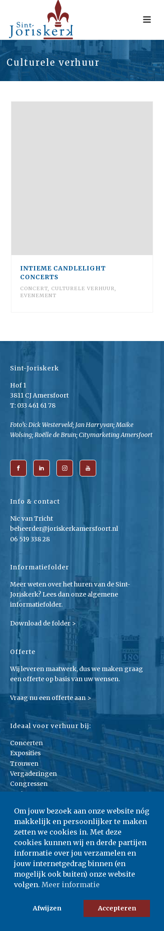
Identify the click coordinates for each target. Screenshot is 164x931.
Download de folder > (43, 623)
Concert (34, 288)
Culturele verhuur (83, 288)
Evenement (38, 295)
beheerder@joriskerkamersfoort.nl (64, 529)
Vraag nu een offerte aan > (50, 698)
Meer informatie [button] (71, 884)
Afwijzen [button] (47, 908)
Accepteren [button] (117, 908)
